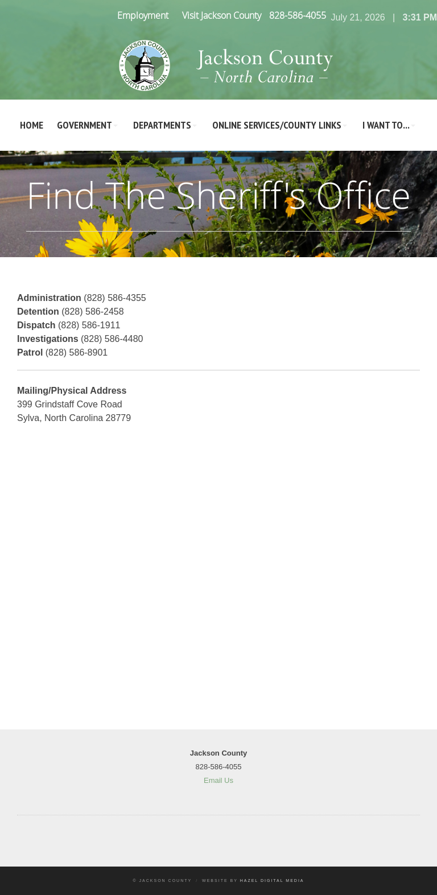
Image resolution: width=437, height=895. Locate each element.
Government (84, 124)
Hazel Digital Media (272, 880)
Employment (142, 15)
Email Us (218, 780)
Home (31, 124)
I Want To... (386, 124)
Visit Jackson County (221, 15)
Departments (162, 124)
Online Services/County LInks (276, 124)
